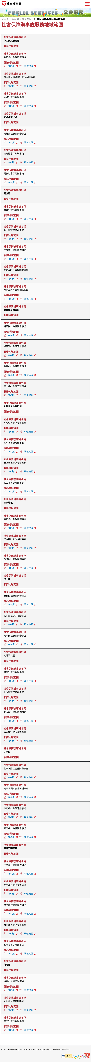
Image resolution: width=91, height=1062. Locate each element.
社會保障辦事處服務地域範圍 (49, 19)
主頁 (3, 19)
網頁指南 (47, 1050)
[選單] (87, 4)
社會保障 (26, 19)
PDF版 (11, 66)
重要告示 (66, 1050)
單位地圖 (28, 66)
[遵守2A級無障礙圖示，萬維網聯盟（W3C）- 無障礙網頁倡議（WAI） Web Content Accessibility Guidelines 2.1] (66, 1056)
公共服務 (14, 19)
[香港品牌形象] (81, 1056)
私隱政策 (57, 1050)
